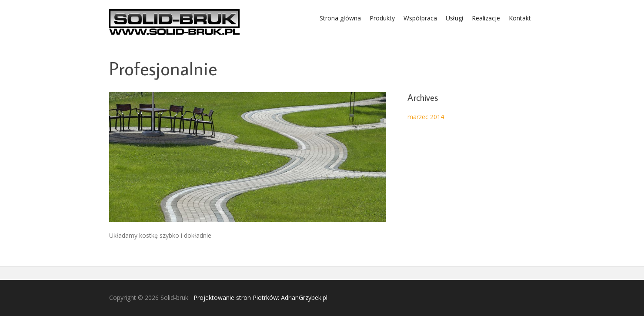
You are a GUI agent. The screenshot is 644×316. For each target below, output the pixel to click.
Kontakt (520, 18)
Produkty (382, 18)
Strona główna (340, 18)
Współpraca (420, 18)
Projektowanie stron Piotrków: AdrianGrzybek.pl (260, 297)
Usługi (454, 18)
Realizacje (486, 18)
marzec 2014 (425, 117)
